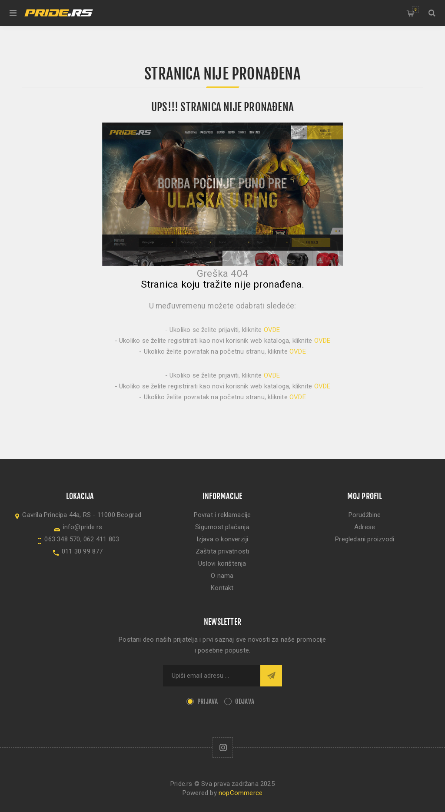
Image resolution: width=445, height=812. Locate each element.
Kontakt (222, 588)
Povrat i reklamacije (222, 515)
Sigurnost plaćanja (222, 527)
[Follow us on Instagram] (223, 747)
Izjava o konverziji (222, 539)
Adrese (364, 527)
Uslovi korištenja (222, 563)
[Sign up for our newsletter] (211, 675)
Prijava (207, 701)
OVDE (272, 330)
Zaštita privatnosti (222, 551)
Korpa (415, 9)
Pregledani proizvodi (364, 539)
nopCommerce (240, 792)
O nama (222, 576)
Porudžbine (365, 515)
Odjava (244, 701)
